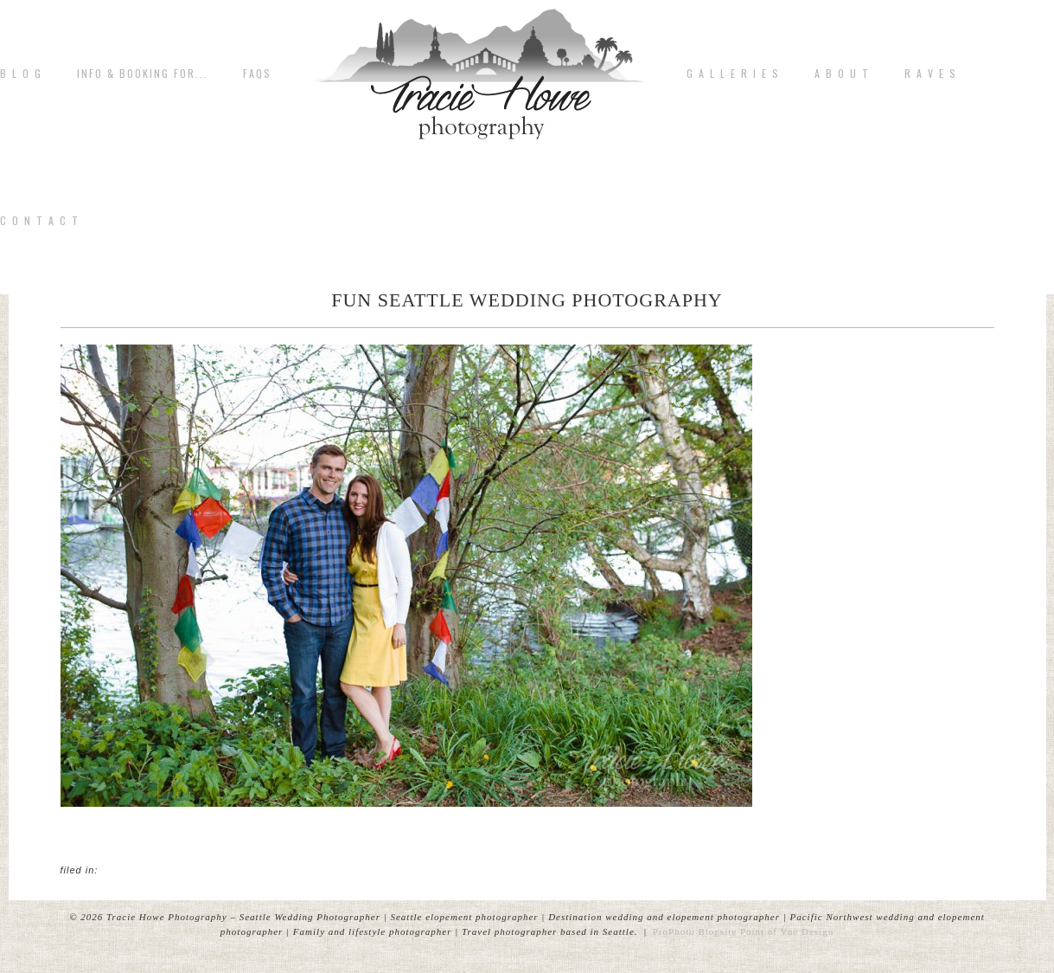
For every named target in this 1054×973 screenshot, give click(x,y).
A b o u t (842, 73)
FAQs (257, 73)
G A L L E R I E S (733, 73)
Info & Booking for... (142, 73)
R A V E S (930, 73)
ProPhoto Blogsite (695, 931)
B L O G (21, 73)
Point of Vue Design (787, 931)
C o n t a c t (40, 221)
